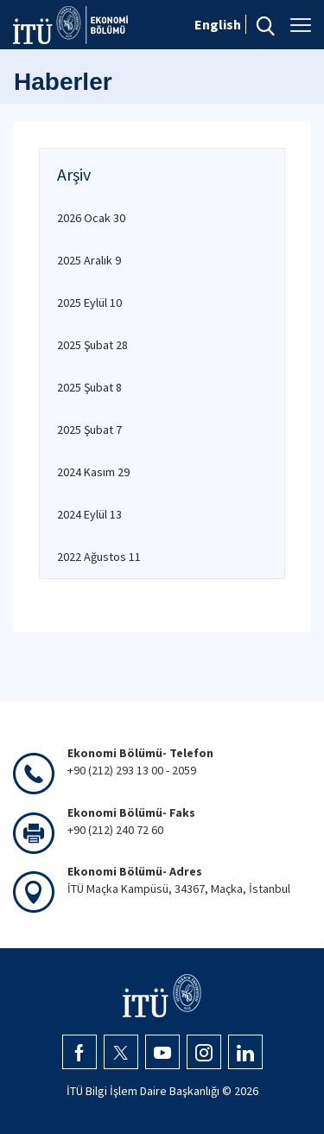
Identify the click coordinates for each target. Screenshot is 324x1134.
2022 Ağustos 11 (99, 556)
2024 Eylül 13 (89, 514)
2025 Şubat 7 (89, 429)
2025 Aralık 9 (89, 260)
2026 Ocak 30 (91, 218)
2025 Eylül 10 (89, 302)
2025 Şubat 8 (89, 387)
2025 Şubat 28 (92, 345)
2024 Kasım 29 (93, 472)
